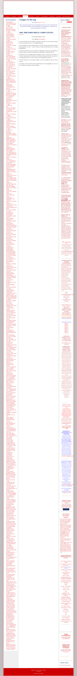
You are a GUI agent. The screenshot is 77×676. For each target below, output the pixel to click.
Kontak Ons (58, 16)
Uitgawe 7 (66, 331)
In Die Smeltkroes (64, 212)
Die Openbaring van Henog (66, 599)
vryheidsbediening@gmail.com (67, 456)
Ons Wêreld (52, 16)
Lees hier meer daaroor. (65, 162)
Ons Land (20, 16)
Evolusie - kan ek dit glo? (66, 586)
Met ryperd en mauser (66, 606)
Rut (66, 614)
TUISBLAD (7, 16)
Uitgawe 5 (66, 328)
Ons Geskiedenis (44, 16)
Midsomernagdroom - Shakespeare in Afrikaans (66, 597)
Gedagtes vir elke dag (41, 22)
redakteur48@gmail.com (66, 314)
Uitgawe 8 (66, 332)
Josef (66, 612)
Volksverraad (63, 566)
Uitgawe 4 (66, 327)
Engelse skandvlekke (66, 619)
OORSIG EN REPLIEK (66, 318)
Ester (66, 591)
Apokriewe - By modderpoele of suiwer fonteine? (65, 594)
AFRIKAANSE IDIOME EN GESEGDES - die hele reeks (66, 650)
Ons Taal (37, 16)
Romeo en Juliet (66, 589)
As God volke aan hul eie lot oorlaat (66, 562)
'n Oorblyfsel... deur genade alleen (66, 570)
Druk (20, 34)
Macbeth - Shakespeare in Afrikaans (66, 604)
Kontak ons (36, 673)
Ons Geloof (31, 16)
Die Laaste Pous (66, 611)
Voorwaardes (40, 673)
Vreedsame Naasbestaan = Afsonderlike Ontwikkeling (66, 578)
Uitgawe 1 (66, 323)
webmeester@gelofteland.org (67, 251)
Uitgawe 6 (66, 329)
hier (70, 56)
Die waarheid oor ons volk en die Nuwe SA (66, 564)
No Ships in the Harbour (66, 580)
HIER (69, 94)
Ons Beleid (14, 16)
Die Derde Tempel (66, 601)
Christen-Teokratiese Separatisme (66, 573)
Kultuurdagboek (42, 39)
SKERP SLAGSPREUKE (66, 638)
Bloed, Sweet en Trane (65, 238)
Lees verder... (66, 509)
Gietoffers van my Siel (66, 492)
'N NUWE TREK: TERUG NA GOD (66, 427)
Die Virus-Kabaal (66, 16)
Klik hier (62, 538)
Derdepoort (66, 609)
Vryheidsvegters (64, 174)
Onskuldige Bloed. (65, 192)
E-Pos (22, 34)
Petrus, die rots (66, 587)
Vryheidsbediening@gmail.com (67, 294)
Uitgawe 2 (66, 324)
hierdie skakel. (67, 53)
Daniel (66, 584)
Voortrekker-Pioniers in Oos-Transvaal (66, 621)
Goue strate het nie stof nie (66, 607)
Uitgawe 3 (66, 325)
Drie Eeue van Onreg (66, 616)
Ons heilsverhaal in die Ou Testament (66, 582)
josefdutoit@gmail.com (66, 423)
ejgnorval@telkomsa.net (66, 36)
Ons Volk (25, 16)
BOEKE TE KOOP (66, 500)
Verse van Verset (66, 575)
